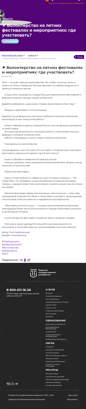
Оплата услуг (51, 308)
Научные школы (52, 353)
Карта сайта (73, 395)
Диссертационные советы (56, 356)
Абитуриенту (72, 399)
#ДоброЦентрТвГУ (12, 244)
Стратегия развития (54, 296)
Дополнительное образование (52, 328)
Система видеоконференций (57, 380)
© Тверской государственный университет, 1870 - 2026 (30, 395)
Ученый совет (51, 305)
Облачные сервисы (53, 382)
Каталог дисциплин (54, 385)
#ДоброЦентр (9, 251)
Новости (32, 55)
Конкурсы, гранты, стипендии (53, 365)
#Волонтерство (10, 247)
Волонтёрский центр (12, 55)
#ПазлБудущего (10, 241)
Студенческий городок (55, 311)
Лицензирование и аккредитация (53, 335)
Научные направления (55, 350)
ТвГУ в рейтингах (52, 299)
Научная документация (55, 361)
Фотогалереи (51, 314)
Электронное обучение (55, 377)
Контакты (49, 317)
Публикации (10, 41)
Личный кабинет (52, 374)
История (49, 293)
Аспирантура (51, 332)
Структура (50, 347)
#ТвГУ (5, 254)
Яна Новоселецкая (19, 232)
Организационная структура (57, 302)
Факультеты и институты (55, 324)
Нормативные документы (56, 339)
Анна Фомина (18, 235)
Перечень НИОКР (52, 358)
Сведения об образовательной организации (26, 399)
